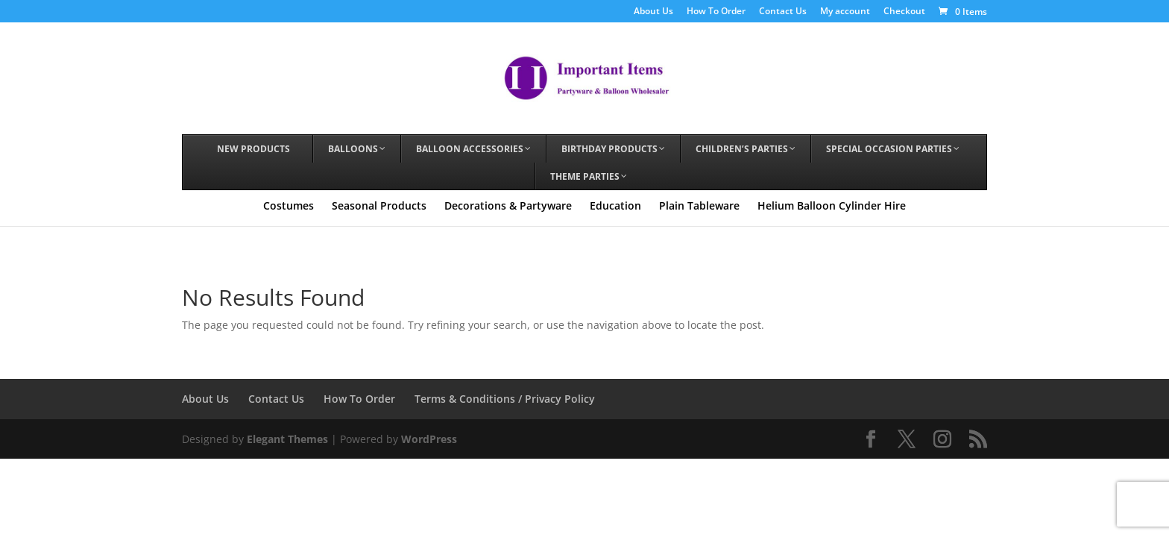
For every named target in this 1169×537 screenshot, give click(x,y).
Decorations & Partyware (508, 205)
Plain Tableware (699, 205)
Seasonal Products (379, 205)
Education (615, 205)
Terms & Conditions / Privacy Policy (505, 399)
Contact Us (783, 12)
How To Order (716, 12)
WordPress (429, 439)
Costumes (288, 205)
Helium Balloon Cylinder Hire (831, 205)
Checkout (904, 12)
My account (845, 12)
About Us (653, 12)
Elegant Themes (287, 439)
